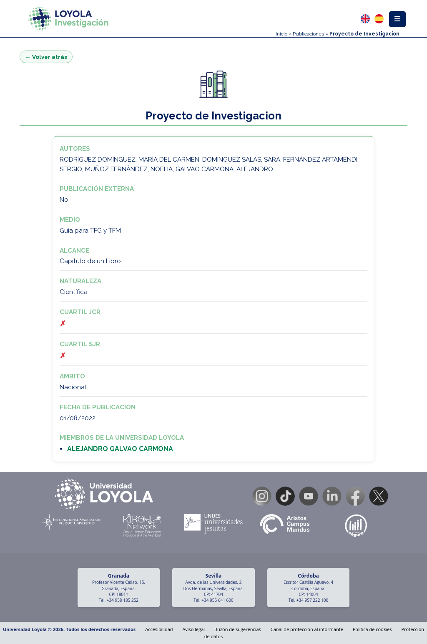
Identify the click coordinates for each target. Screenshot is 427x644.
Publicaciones (308, 34)
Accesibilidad (159, 629)
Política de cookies (372, 629)
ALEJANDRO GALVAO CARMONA (120, 449)
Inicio (281, 34)
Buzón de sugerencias (237, 629)
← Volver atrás (46, 56)
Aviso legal (193, 629)
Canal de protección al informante (307, 629)
